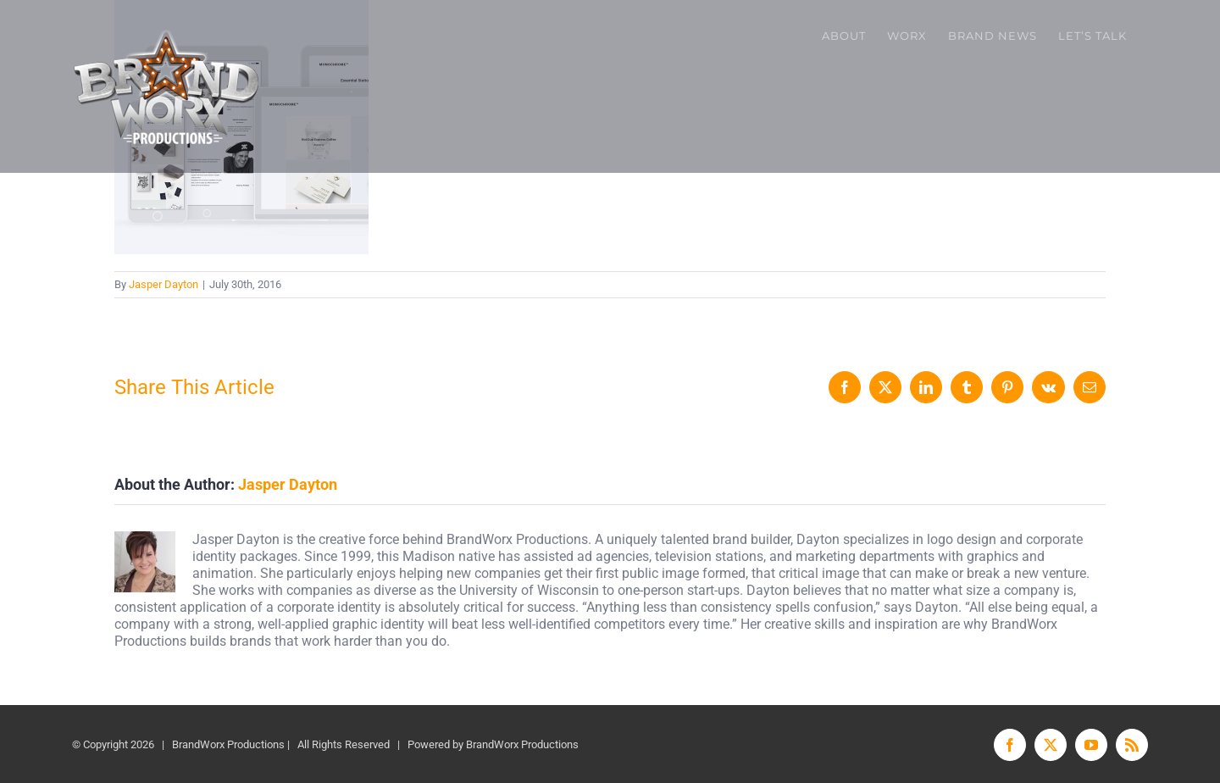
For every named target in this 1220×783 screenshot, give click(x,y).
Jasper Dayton (163, 284)
